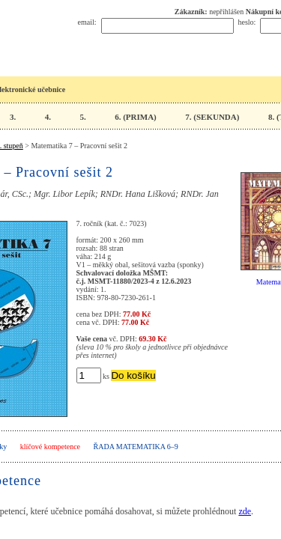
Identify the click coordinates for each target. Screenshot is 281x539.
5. (82, 116)
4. (48, 116)
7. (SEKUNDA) (212, 116)
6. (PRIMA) (136, 116)
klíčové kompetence (50, 446)
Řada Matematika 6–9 (136, 446)
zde (244, 511)
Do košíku (133, 375)
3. (13, 116)
